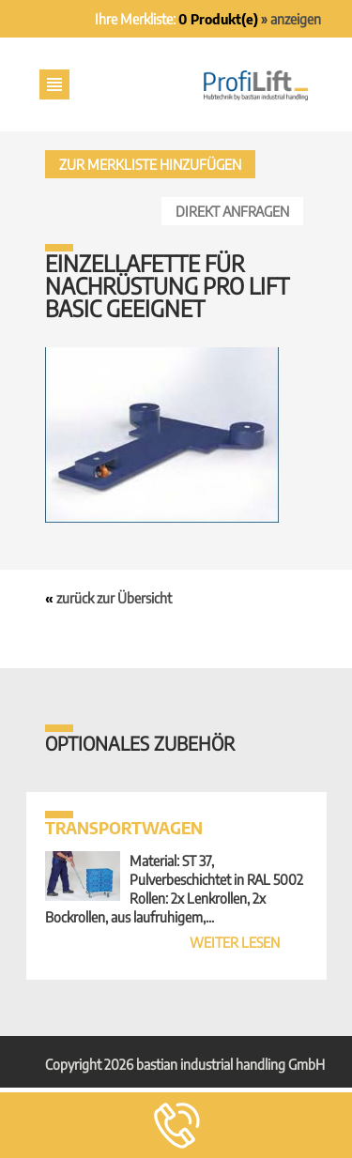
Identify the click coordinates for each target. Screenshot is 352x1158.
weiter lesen (235, 942)
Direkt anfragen (232, 211)
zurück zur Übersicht (114, 597)
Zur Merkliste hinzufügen (150, 164)
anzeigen (295, 18)
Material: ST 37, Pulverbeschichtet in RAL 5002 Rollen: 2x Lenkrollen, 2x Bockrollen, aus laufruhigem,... (176, 881)
